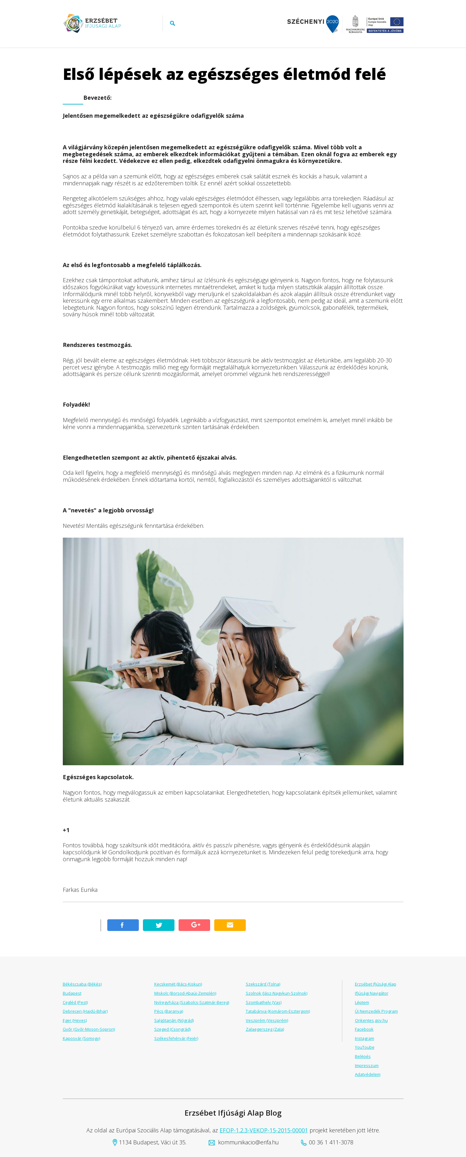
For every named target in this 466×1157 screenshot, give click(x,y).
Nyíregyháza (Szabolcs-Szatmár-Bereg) (191, 1002)
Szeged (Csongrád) (172, 1029)
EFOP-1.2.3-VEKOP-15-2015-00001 (264, 1130)
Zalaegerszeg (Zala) (265, 1029)
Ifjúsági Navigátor (371, 993)
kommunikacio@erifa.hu (248, 1142)
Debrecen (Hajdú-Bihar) (85, 1011)
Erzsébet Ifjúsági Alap (375, 984)
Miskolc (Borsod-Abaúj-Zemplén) (185, 993)
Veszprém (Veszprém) (267, 1020)
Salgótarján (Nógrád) (174, 1020)
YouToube (365, 1047)
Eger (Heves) (75, 1020)
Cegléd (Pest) (75, 1002)
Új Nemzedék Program (376, 1011)
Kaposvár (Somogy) (81, 1038)
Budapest (72, 993)
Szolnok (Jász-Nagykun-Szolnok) (276, 993)
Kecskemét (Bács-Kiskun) (178, 984)
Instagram (364, 1038)
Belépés (363, 1056)
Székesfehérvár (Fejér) (176, 1038)
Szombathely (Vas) (263, 1002)
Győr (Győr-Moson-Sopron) (89, 1029)
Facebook (364, 1029)
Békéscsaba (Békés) (82, 984)
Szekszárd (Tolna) (263, 984)
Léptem (362, 1002)
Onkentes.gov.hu (371, 1020)
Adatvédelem (367, 1074)
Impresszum (367, 1065)
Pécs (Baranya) (168, 1011)
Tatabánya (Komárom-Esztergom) (278, 1011)
